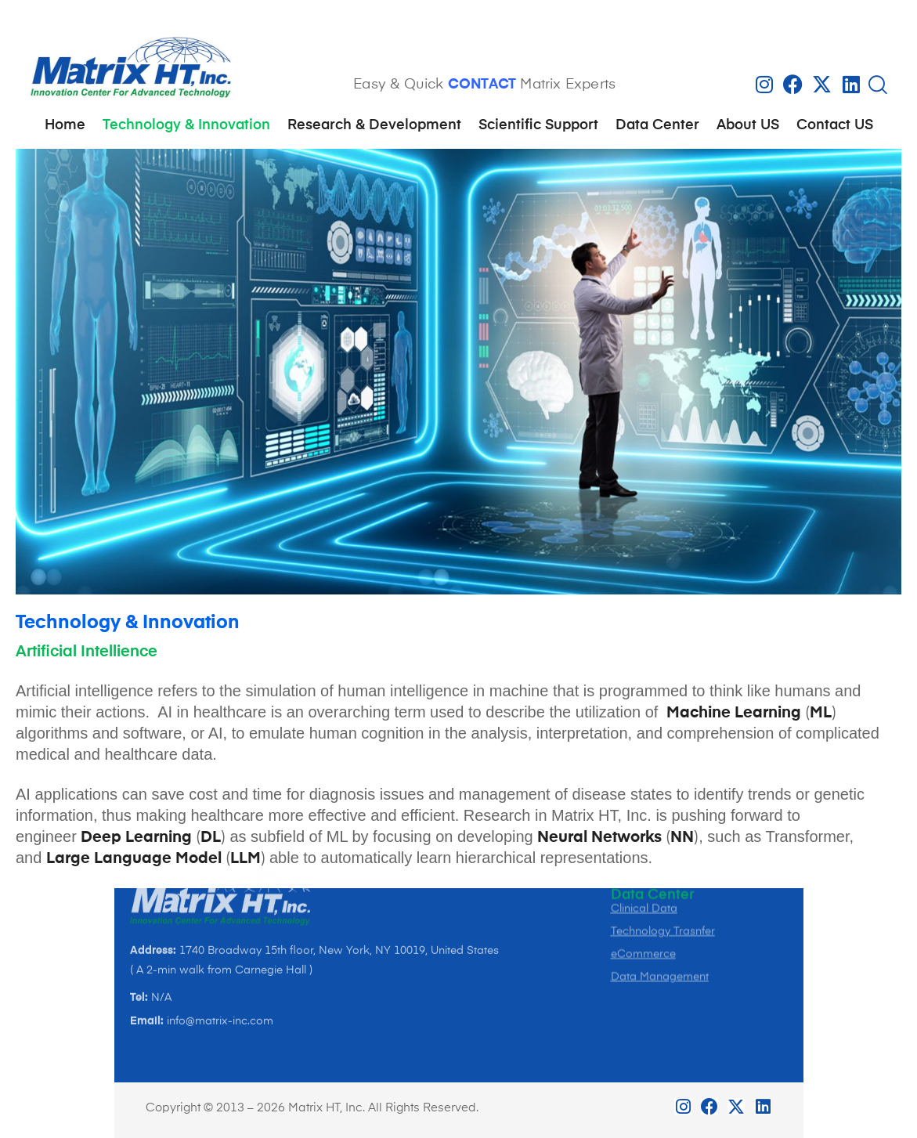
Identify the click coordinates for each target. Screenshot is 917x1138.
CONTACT (482, 85)
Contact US (834, 125)
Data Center (657, 125)
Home (65, 125)
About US (748, 125)
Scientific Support (538, 125)
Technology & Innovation (186, 125)
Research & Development (374, 125)
